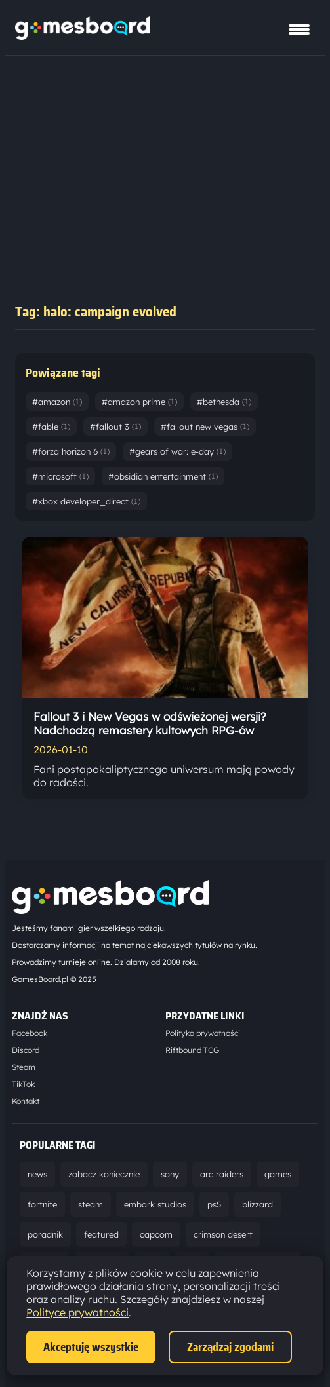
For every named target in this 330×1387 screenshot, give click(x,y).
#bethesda (224, 401)
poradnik (45, 1234)
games (277, 1174)
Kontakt (25, 1101)
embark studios (155, 1204)
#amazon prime (139, 401)
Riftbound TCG (192, 1050)
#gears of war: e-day (177, 451)
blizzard (257, 1204)
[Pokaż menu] (299, 29)
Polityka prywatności (202, 1033)
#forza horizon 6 (71, 451)
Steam (23, 1067)
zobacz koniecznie (104, 1174)
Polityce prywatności (77, 1312)
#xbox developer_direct (86, 501)
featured (101, 1234)
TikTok (23, 1084)
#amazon (57, 401)
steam (90, 1204)
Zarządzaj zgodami (230, 1347)
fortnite (42, 1204)
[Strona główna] (82, 36)
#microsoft (60, 476)
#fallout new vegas (205, 426)
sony (170, 1174)
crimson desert (223, 1234)
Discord (25, 1050)
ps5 (214, 1204)
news (37, 1174)
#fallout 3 (115, 426)
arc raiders (221, 1174)
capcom (156, 1234)
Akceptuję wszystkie (90, 1347)
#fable (51, 426)
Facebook (29, 1033)
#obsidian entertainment (163, 476)
